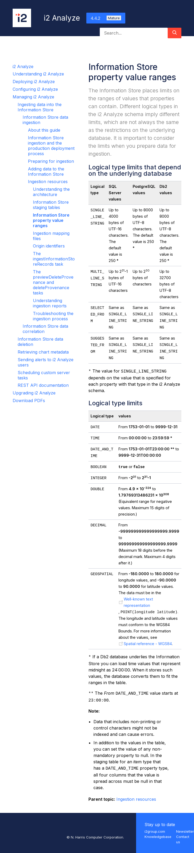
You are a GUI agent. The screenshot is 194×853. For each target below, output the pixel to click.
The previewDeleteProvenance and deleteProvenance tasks (53, 282)
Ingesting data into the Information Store (40, 107)
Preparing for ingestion (51, 161)
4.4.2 (106, 18)
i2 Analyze (23, 66)
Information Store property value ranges (51, 220)
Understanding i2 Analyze (38, 74)
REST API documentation (43, 385)
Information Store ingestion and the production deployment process (51, 145)
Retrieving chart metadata (43, 352)
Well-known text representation (138, 602)
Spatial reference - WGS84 (148, 643)
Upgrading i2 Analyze (34, 392)
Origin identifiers (49, 246)
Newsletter (185, 831)
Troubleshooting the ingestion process (53, 316)
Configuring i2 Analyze (35, 89)
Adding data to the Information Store (46, 171)
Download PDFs (29, 400)
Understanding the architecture (51, 192)
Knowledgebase (158, 837)
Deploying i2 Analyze (34, 81)
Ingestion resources (48, 181)
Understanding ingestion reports (50, 303)
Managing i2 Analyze (33, 96)
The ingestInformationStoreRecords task (54, 259)
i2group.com (155, 831)
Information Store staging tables (51, 204)
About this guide (44, 130)
